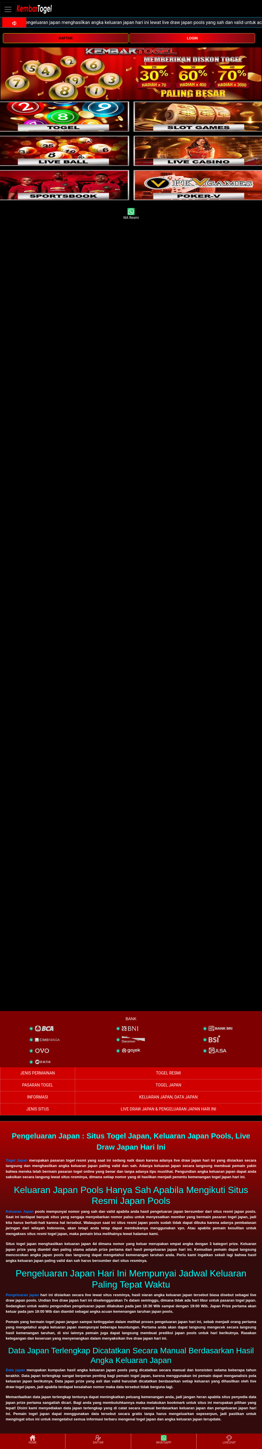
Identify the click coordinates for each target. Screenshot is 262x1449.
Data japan (15, 1370)
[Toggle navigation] (8, 9)
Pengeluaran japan (22, 1295)
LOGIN (192, 38)
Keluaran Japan (20, 1211)
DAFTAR (66, 38)
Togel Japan (16, 1160)
